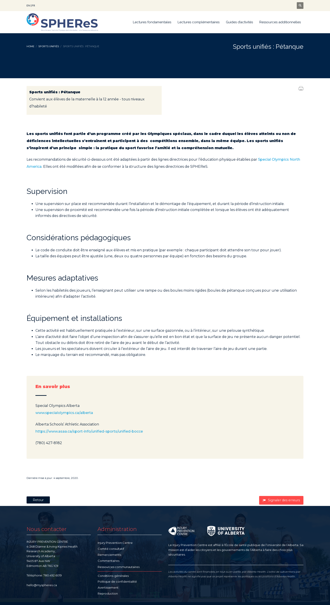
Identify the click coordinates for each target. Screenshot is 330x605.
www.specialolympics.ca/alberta (64, 413)
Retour (38, 500)
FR (33, 5)
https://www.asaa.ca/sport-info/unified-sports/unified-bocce (89, 431)
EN (28, 5)
